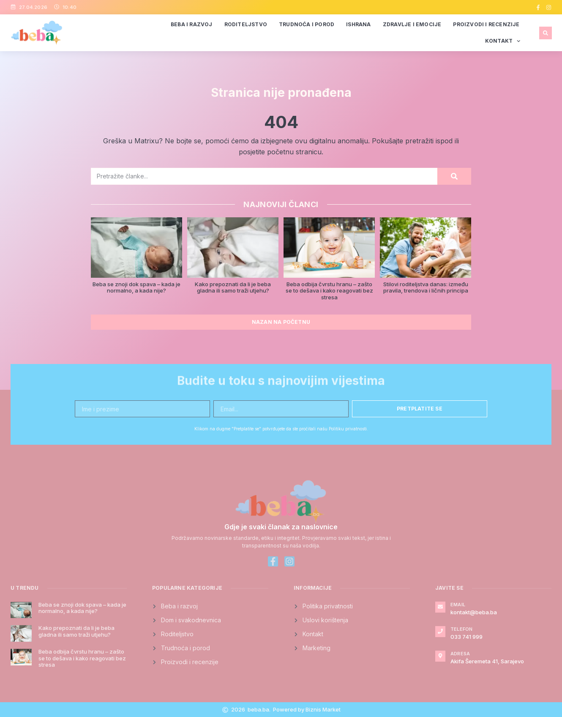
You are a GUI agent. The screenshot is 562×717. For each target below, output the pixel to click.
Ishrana (358, 24)
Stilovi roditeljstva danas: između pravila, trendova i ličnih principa (425, 287)
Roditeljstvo (245, 24)
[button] (545, 33)
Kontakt (503, 41)
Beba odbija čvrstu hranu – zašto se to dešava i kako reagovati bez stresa (329, 291)
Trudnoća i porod (306, 24)
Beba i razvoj (192, 24)
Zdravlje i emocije (412, 24)
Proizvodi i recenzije (486, 24)
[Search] (454, 176)
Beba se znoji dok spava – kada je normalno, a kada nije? (136, 287)
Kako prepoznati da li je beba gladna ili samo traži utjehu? (233, 287)
